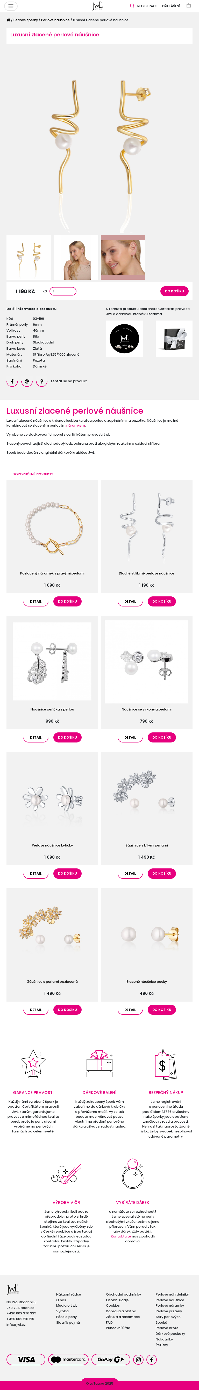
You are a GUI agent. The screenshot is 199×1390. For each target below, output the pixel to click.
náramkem (75, 425)
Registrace (147, 6)
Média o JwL (66, 1305)
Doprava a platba (121, 1311)
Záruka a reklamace (123, 1317)
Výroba (62, 1311)
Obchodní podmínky (123, 1294)
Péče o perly (66, 1317)
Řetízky (162, 1345)
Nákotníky (164, 1339)
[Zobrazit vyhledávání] (132, 5)
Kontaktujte (121, 1236)
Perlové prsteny (169, 1311)
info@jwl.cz (16, 1324)
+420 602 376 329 (21, 1313)
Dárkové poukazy (170, 1333)
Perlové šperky (25, 20)
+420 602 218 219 (20, 1319)
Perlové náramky (170, 1305)
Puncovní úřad (118, 1328)
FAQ (109, 1322)
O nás (61, 1300)
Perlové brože (167, 1328)
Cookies (113, 1305)
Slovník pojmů (68, 1322)
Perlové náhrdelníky (172, 1294)
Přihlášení (171, 6)
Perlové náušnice (55, 20)
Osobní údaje (117, 1300)
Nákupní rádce (68, 1294)
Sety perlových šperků (168, 1320)
